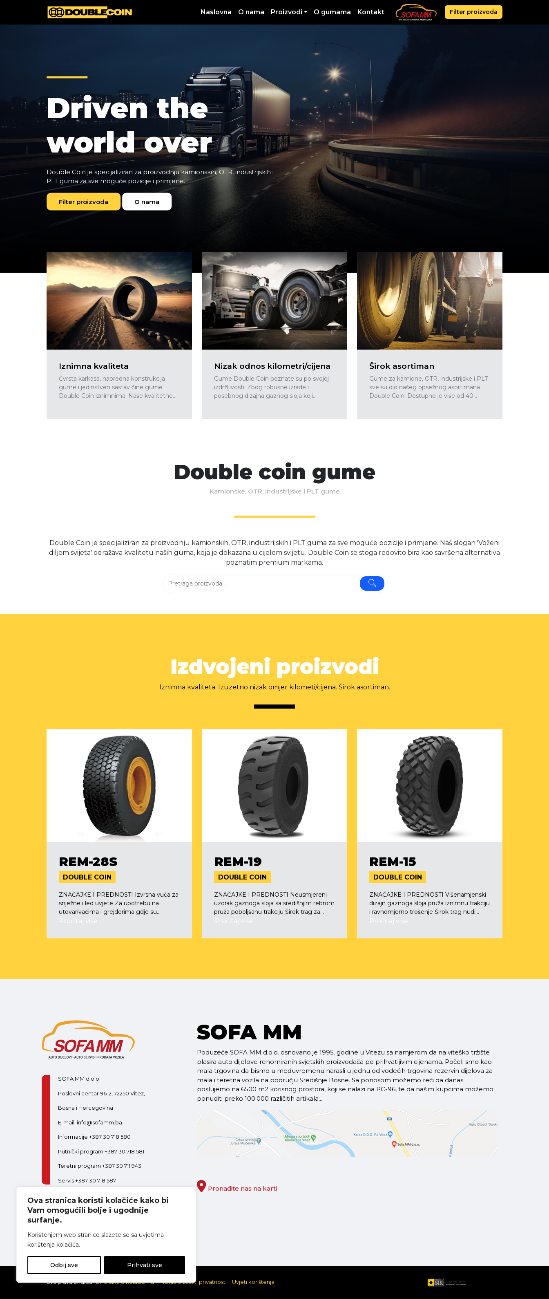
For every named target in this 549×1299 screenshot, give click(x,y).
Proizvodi (286, 12)
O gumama (332, 12)
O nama (251, 12)
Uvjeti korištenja (253, 1282)
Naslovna (216, 12)
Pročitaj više (78, 921)
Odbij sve (64, 1265)
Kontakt (370, 12)
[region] (106, 1235)
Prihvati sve (144, 1265)
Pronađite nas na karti (237, 1188)
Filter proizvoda (474, 12)
